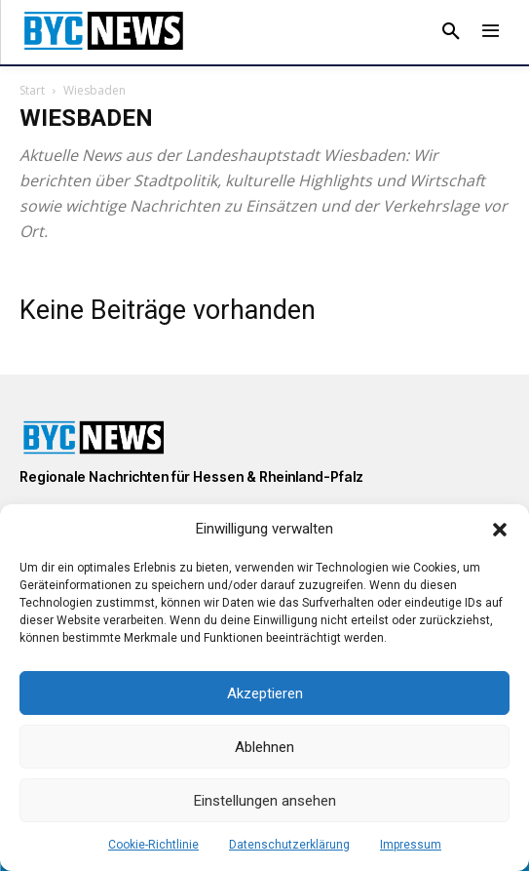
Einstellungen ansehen (265, 801)
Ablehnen (264, 747)
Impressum (410, 844)
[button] (500, 529)
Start (32, 90)
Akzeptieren (265, 693)
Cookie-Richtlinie (153, 844)
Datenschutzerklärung (289, 844)
